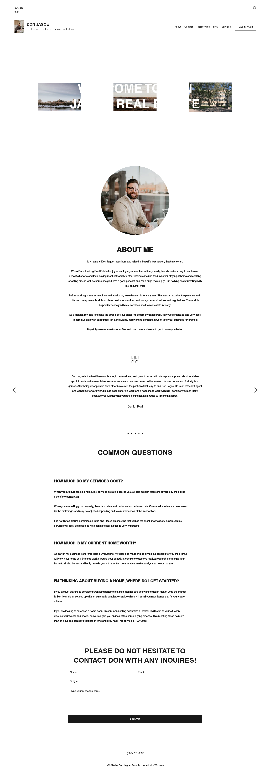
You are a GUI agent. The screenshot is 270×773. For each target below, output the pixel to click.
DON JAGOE (38, 24)
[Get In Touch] (245, 26)
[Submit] (135, 719)
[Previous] (14, 390)
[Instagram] (254, 7)
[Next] (256, 390)
